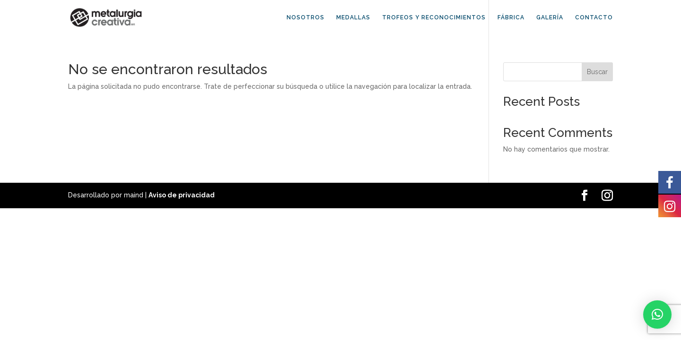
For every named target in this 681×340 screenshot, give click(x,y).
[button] (657, 314)
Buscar (597, 72)
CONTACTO (594, 17)
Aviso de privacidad (181, 195)
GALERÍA (549, 17)
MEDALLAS (353, 17)
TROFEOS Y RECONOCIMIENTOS (434, 17)
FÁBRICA (511, 17)
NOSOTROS (305, 17)
